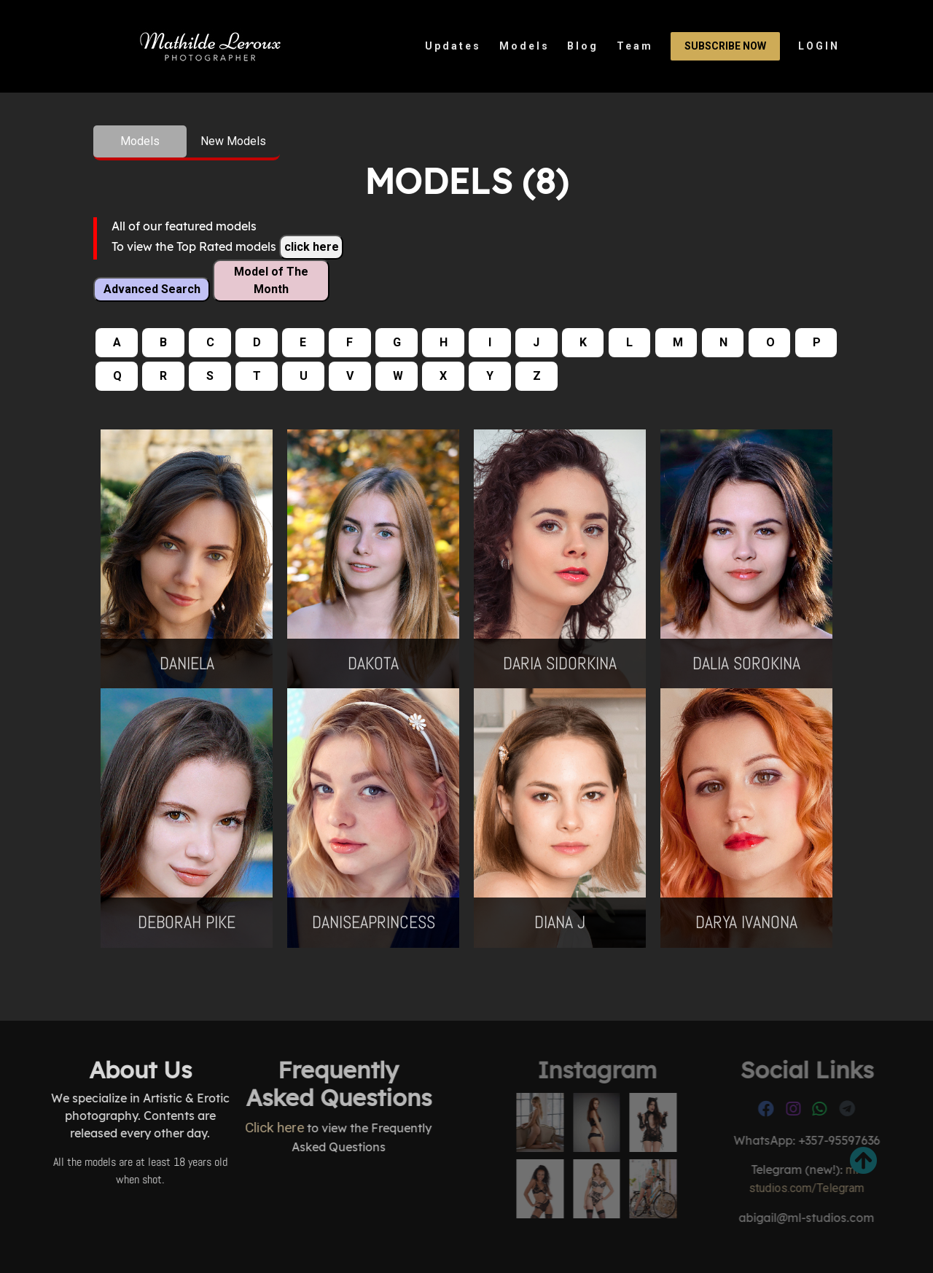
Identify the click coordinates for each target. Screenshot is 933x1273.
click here (311, 247)
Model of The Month (271, 280)
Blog (582, 46)
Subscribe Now (725, 46)
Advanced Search (152, 289)
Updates (453, 46)
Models (524, 46)
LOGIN (819, 46)
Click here (184, 1127)
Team (635, 46)
